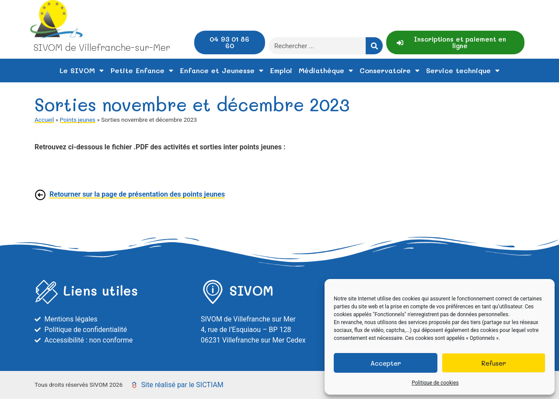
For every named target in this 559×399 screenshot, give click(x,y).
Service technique (463, 70)
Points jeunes (78, 119)
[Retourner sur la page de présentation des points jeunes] (40, 195)
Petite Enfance (141, 70)
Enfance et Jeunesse (221, 70)
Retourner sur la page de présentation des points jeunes (137, 194)
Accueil (44, 119)
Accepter (385, 363)
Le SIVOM (81, 70)
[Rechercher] (374, 45)
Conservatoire (389, 70)
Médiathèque (326, 70)
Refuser (493, 363)
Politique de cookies (435, 383)
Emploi (281, 70)
